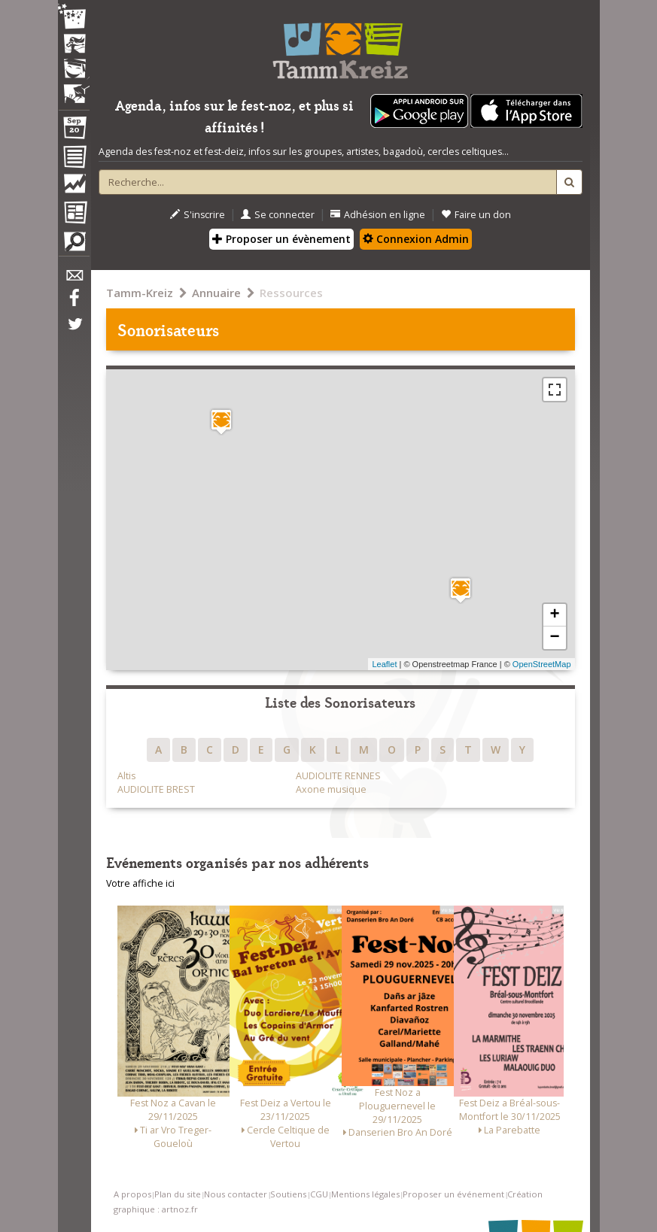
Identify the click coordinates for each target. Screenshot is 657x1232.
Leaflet (384, 664)
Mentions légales (365, 1194)
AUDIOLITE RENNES (338, 775)
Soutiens (288, 1194)
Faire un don (476, 214)
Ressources (291, 292)
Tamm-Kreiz (139, 292)
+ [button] (554, 615)
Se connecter (278, 214)
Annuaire (216, 292)
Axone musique (331, 789)
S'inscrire (197, 214)
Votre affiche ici (140, 883)
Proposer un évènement (281, 239)
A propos (132, 1194)
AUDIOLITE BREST (156, 789)
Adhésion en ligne (377, 214)
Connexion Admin (416, 239)
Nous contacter (235, 1194)
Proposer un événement (453, 1194)
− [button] (554, 638)
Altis (126, 775)
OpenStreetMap (542, 664)
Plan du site (177, 1194)
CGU (319, 1194)
